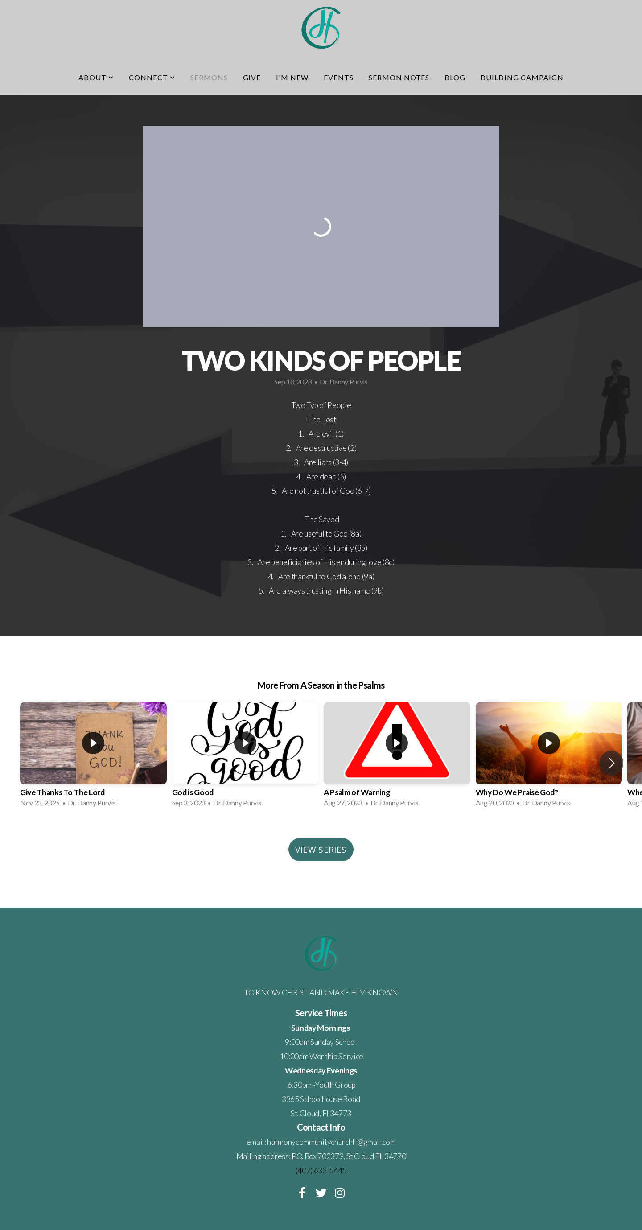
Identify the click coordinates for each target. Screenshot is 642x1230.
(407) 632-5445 (321, 1170)
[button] (611, 763)
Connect (152, 77)
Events (339, 77)
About (96, 77)
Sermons (209, 77)
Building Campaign (522, 77)
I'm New (292, 77)
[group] (93, 757)
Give (252, 77)
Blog (454, 77)
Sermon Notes (399, 77)
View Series (320, 849)
